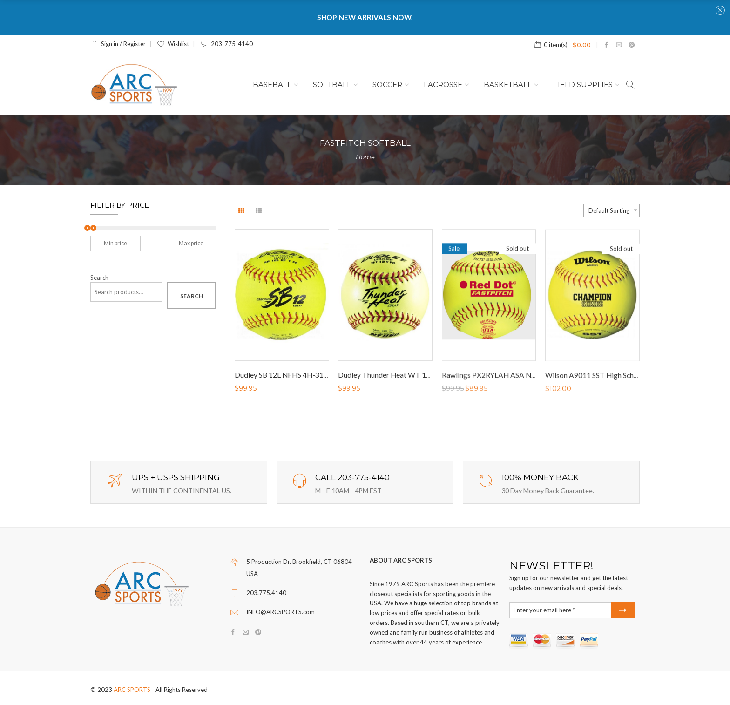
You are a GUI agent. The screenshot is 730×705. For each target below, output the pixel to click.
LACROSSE (443, 85)
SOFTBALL (332, 85)
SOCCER (387, 85)
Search (99, 278)
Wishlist (173, 43)
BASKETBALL (508, 85)
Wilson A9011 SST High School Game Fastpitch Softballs (635, 378)
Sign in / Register (118, 43)
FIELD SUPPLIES (583, 85)
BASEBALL (272, 85)
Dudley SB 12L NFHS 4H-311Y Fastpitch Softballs (314, 375)
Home (365, 157)
